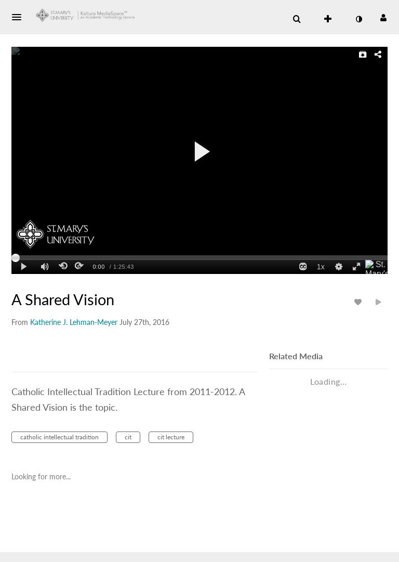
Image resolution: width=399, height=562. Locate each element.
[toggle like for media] (359, 301)
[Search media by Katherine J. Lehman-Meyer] (73, 322)
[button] (19, 17)
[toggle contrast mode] (358, 19)
